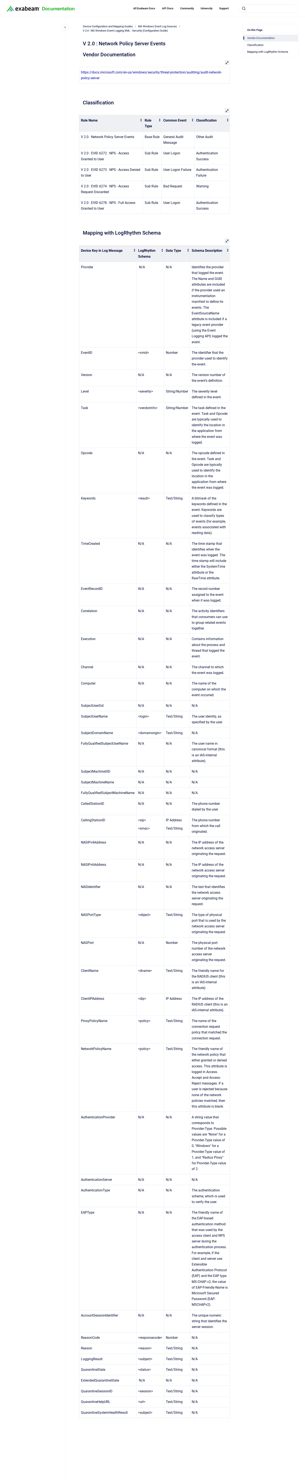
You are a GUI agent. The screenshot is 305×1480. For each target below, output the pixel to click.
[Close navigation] (65, 27)
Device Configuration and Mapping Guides (108, 26)
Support (224, 8)
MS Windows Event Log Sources (157, 26)
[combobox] (268, 8)
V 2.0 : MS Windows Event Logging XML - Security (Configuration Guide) (125, 30)
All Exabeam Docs (144, 8)
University (206, 8)
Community (187, 8)
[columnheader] (111, 123)
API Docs (167, 8)
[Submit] (243, 8)
